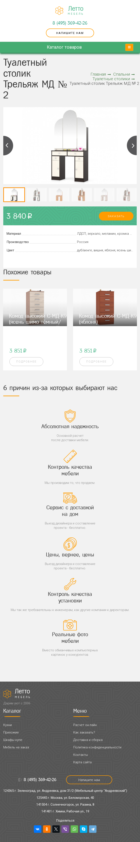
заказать (116, 216)
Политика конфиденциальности (97, 747)
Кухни (7, 725)
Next (132, 145)
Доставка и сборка (88, 740)
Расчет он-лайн (85, 725)
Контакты (80, 755)
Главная (101, 74)
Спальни (124, 74)
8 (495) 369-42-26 (70, 23)
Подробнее (26, 361)
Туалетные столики (114, 78)
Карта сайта (82, 762)
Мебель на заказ (16, 747)
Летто (76, 10)
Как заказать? (84, 732)
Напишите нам (70, 33)
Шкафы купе (12, 740)
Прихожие (11, 732)
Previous (8, 145)
